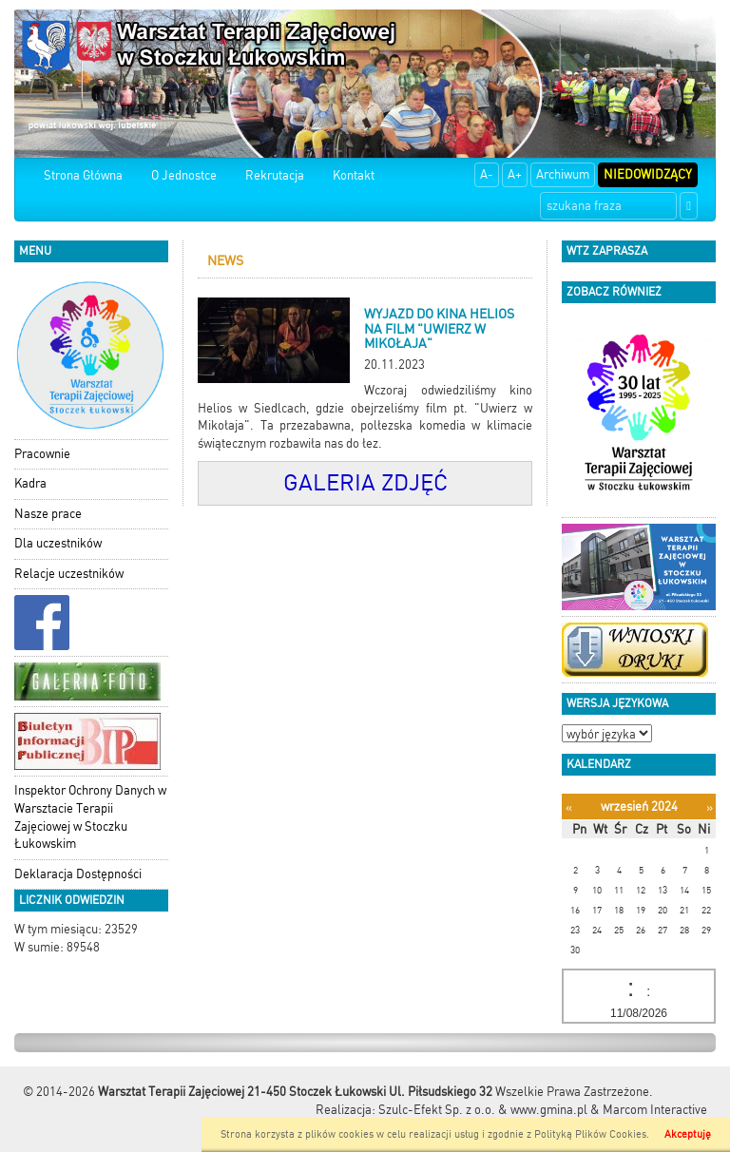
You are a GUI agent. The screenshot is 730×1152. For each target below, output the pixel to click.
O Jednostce (184, 175)
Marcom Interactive (655, 1110)
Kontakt (354, 175)
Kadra (30, 483)
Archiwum (562, 174)
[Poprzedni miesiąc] (569, 807)
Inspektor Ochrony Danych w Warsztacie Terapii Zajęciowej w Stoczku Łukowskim (90, 817)
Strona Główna (83, 175)
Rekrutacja (274, 175)
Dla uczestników (58, 543)
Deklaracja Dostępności (78, 874)
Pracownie (42, 454)
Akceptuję (687, 1134)
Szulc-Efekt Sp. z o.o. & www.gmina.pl (482, 1110)
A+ (515, 174)
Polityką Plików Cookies (590, 1134)
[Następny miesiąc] (709, 807)
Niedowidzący (648, 174)
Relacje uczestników (69, 573)
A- (486, 174)
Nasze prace (48, 514)
